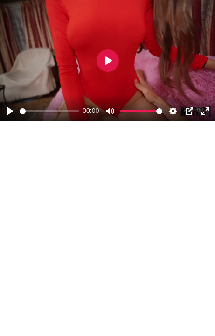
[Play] (9, 111)
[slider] (49, 111)
